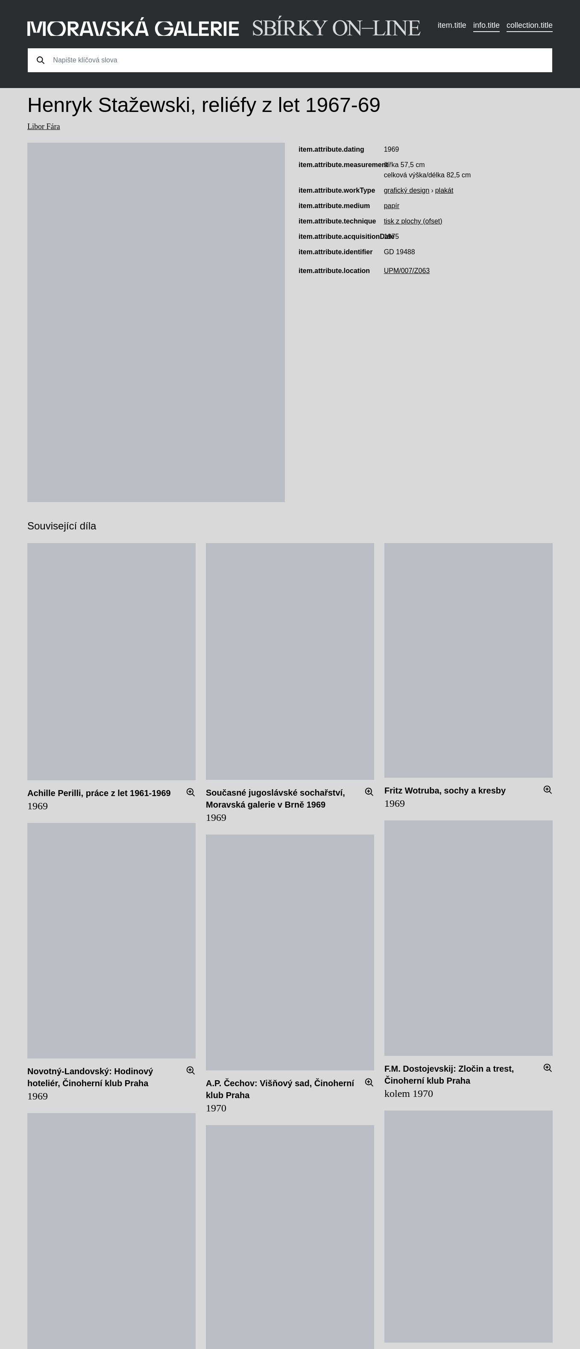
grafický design (407, 190)
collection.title (530, 25)
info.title (486, 25)
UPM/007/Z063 (407, 270)
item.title (452, 25)
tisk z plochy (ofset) (413, 221)
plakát (444, 190)
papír (391, 205)
